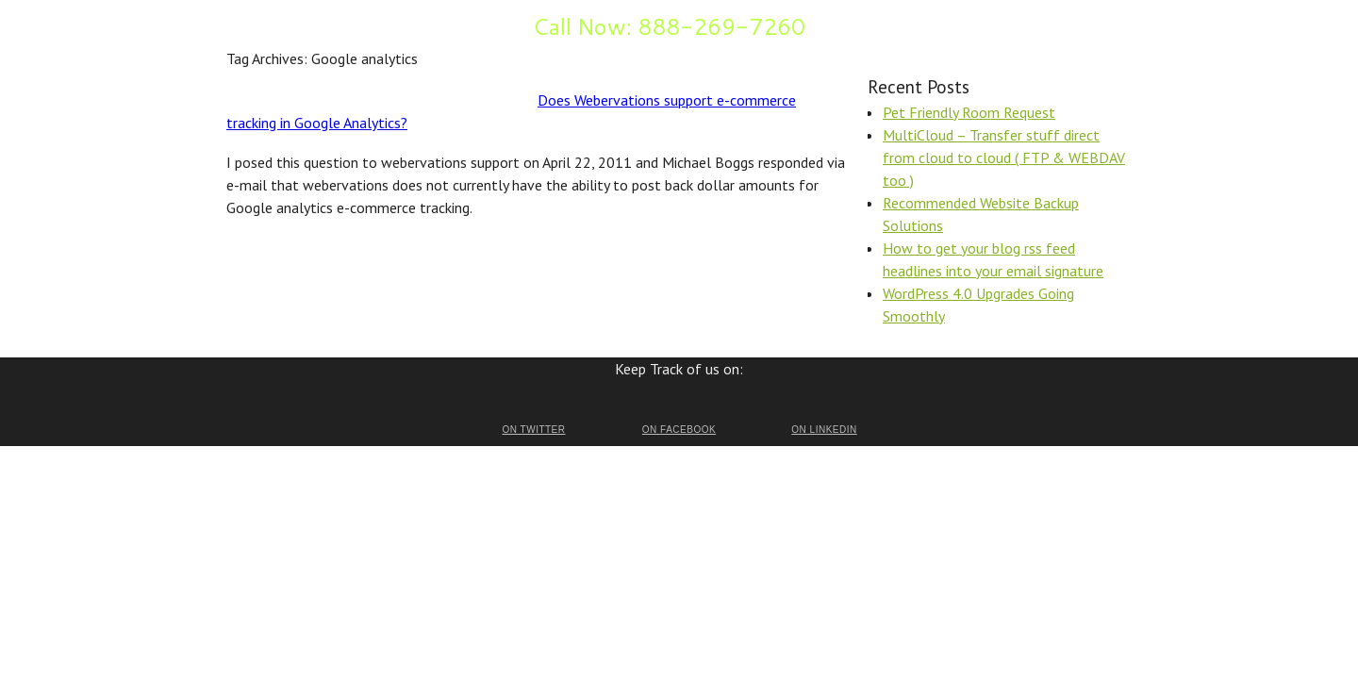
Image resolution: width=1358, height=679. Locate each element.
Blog (465, 24)
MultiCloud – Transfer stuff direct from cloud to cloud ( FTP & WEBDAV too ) (1004, 157)
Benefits (296, 24)
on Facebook (679, 429)
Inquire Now (404, 24)
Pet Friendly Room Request (969, 112)
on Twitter (533, 429)
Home (243, 24)
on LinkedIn (823, 429)
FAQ (344, 24)
